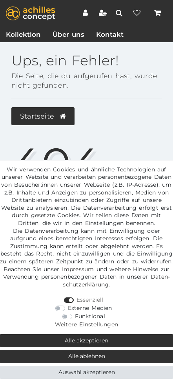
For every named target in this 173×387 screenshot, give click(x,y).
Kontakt (110, 34)
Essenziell (90, 299)
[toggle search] (120, 12)
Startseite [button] (43, 116)
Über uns (68, 34)
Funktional (90, 316)
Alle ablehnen (86, 356)
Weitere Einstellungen (86, 324)
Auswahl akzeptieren (86, 372)
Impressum (78, 269)
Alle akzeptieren (86, 340)
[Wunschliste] (138, 13)
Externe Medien (90, 307)
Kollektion (23, 34)
